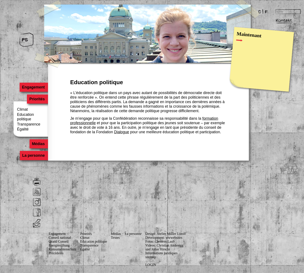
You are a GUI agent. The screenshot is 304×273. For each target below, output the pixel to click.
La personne (33, 156)
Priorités (37, 99)
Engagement (33, 87)
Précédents (56, 253)
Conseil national (60, 237)
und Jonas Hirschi (157, 249)
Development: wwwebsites (163, 237)
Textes (115, 237)
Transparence (28, 124)
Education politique (25, 116)
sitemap (150, 257)
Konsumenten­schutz (62, 249)
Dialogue (121, 132)
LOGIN (150, 265)
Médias (38, 144)
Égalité (23, 129)
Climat (22, 109)
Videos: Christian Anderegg (164, 245)
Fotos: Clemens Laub (160, 241)
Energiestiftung (59, 245)
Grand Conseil (59, 241)
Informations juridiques (161, 253)
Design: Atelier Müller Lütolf (165, 234)
